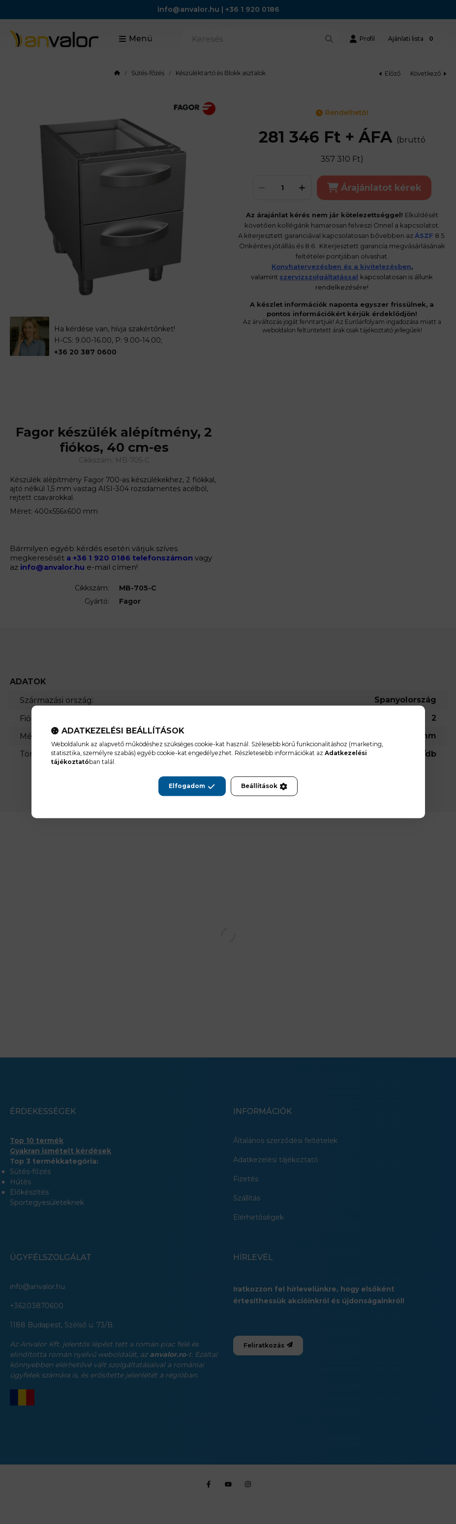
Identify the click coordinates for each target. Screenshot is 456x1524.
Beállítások (264, 787)
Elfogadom (192, 787)
